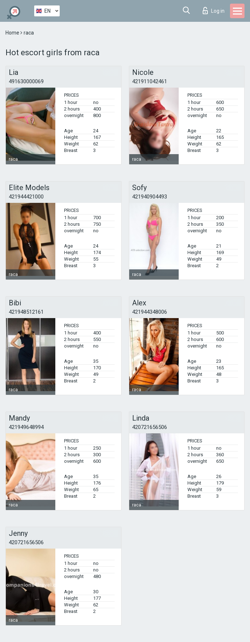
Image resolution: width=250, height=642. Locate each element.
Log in (214, 11)
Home (12, 33)
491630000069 (26, 81)
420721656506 (149, 427)
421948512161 (26, 312)
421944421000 (26, 196)
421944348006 (149, 312)
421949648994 (26, 427)
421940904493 (149, 196)
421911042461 (149, 81)
